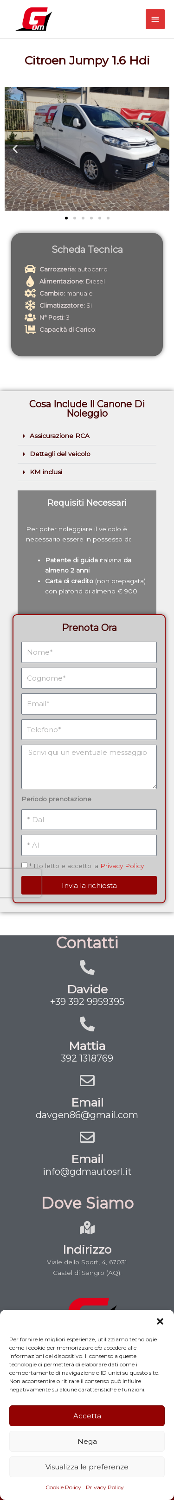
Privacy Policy (105, 1487)
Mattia (87, 1046)
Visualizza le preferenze (87, 1466)
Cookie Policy (63, 1487)
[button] (160, 1321)
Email (87, 1102)
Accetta (87, 1415)
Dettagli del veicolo (60, 453)
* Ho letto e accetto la (87, 811)
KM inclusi (46, 472)
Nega (87, 1441)
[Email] (87, 1080)
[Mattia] (87, 1024)
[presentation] (35, 819)
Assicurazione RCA (60, 435)
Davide (87, 989)
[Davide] (87, 967)
